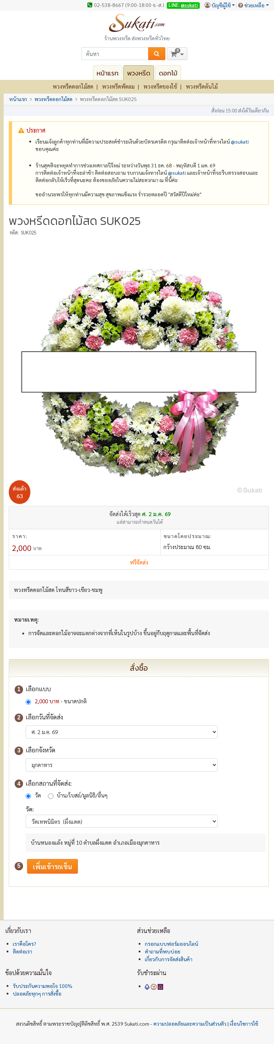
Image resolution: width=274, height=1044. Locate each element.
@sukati (189, 5)
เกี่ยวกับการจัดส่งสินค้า (168, 959)
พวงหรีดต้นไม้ (202, 86)
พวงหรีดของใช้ (160, 86)
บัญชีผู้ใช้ (221, 5)
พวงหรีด (138, 73)
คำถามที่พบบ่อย (162, 951)
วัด (38, 795)
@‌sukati (240, 141)
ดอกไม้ (168, 73)
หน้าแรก (108, 73)
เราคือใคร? (24, 943)
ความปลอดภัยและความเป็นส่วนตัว (189, 1023)
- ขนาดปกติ (60, 700)
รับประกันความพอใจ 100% (42, 985)
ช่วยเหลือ (254, 5)
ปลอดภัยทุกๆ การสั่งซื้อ (37, 993)
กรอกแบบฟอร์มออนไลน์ (171, 943)
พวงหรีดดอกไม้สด (73, 86)
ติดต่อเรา (22, 951)
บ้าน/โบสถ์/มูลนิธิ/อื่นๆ (82, 795)
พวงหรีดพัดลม (118, 86)
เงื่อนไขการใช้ (244, 1023)
